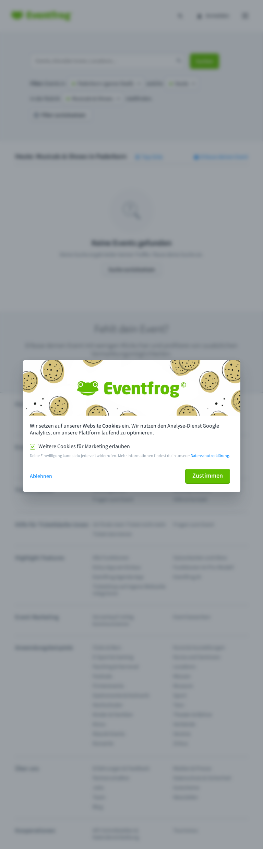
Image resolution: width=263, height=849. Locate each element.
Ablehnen (41, 476)
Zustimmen (207, 475)
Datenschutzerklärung (210, 456)
